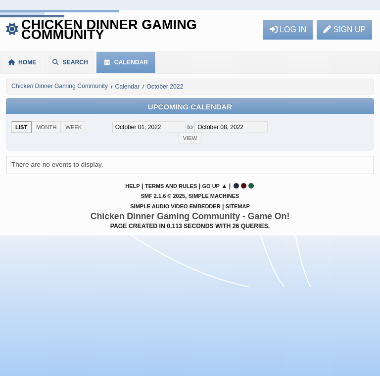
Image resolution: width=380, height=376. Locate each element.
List (21, 127)
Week (73, 127)
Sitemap (238, 206)
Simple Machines (214, 196)
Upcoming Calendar (190, 106)
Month (46, 127)
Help (132, 186)
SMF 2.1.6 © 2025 (163, 196)
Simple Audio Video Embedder (175, 206)
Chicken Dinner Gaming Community (109, 29)
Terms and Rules (171, 186)
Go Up (210, 186)
